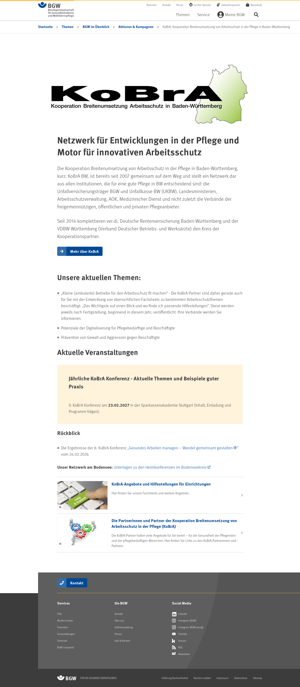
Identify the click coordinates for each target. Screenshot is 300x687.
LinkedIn (179, 614)
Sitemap (257, 678)
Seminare (62, 640)
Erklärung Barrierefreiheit (175, 678)
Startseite (45, 26)
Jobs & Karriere (122, 640)
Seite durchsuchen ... (256, 14)
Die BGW (121, 603)
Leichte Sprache (202, 5)
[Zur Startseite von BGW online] (56, 9)
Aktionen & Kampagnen (135, 26)
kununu (179, 641)
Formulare (62, 627)
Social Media (181, 603)
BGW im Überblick (96, 26)
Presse (179, 5)
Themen (183, 14)
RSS (177, 647)
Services (63, 603)
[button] (80, 251)
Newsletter (181, 654)
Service (203, 14)
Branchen (152, 5)
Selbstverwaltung (124, 627)
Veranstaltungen (66, 634)
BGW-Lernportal (65, 647)
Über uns (119, 620)
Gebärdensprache (230, 5)
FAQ (59, 614)
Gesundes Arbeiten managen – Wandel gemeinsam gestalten (181, 447)
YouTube (179, 634)
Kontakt (166, 5)
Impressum (222, 678)
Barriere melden (202, 678)
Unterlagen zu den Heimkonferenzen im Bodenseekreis (160, 467)
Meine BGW (235, 14)
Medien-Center (65, 620)
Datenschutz (240, 678)
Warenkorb (256, 5)
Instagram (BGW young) (187, 627)
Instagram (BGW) (184, 620)
